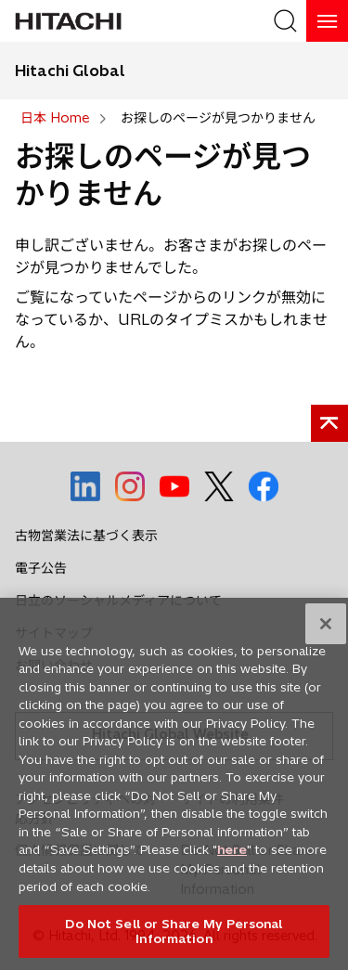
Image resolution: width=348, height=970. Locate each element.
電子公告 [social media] (41, 568)
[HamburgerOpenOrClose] (327, 21)
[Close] (325, 629)
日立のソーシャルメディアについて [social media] (118, 600)
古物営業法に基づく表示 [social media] (86, 535)
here (232, 854)
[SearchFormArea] (285, 21)
